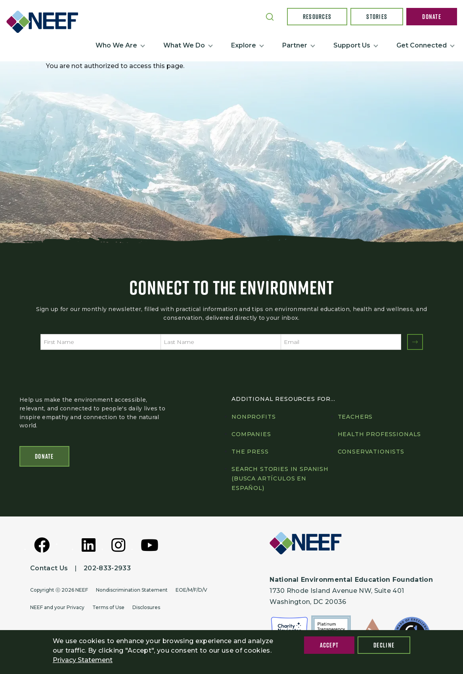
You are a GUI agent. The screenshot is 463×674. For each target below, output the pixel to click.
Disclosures (146, 607)
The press (250, 451)
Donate (431, 16)
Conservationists (371, 451)
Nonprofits (254, 416)
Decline (383, 645)
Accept (329, 645)
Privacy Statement (83, 660)
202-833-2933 (107, 568)
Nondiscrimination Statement (132, 590)
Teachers (355, 416)
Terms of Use (108, 607)
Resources (317, 16)
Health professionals (379, 434)
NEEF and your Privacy (57, 607)
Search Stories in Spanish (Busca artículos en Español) (280, 478)
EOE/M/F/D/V (191, 590)
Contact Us (49, 568)
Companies (251, 434)
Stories (376, 16)
